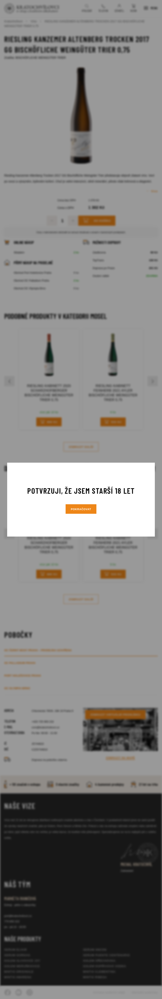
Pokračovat (81, 509)
